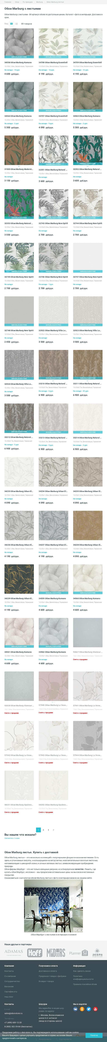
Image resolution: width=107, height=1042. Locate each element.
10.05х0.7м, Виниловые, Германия (52, 387)
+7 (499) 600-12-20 (13, 1022)
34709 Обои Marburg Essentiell (87, 62)
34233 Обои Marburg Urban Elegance (19, 491)
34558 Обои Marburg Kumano (18, 62)
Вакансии (9, 986)
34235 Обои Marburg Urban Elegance (88, 491)
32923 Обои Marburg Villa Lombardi (88, 330)
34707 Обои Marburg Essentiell (53, 116)
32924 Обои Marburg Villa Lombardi (19, 384)
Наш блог (8, 997)
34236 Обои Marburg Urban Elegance (19, 545)
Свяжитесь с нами (12, 838)
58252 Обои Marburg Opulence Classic (53, 805)
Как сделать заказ (82, 971)
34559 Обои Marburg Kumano (52, 598)
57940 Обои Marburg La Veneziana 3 (53, 705)
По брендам (28, 2)
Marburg (39, 2)
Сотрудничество (12, 981)
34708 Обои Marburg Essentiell (53, 62)
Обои (17, 2)
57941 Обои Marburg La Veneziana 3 (88, 705)
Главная (7, 2)
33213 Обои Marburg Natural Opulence (53, 438)
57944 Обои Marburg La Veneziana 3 (88, 755)
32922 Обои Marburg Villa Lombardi (53, 330)
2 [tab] (88, 166)
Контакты (9, 971)
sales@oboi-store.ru (13, 1013)
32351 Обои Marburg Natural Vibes (53, 170)
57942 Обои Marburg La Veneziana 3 (19, 755)
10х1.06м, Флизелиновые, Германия (87, 656)
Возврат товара (46, 981)
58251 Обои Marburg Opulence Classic (19, 805)
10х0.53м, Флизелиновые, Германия (53, 709)
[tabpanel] (19, 150)
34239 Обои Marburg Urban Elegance (19, 598)
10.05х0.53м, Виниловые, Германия (53, 66)
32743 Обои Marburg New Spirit (53, 223)
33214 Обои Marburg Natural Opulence (88, 438)
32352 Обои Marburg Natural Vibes (88, 169)
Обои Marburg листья (55, 2)
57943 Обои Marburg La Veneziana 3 (53, 755)
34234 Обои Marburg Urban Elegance (53, 491)
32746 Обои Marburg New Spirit (53, 277)
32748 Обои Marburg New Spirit (19, 330)
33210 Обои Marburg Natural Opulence (53, 383)
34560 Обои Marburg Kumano (86, 598)
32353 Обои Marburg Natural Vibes (19, 223)
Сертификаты (10, 992)
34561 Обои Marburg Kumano (18, 652)
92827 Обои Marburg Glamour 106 (88, 652)
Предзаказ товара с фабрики (52, 976)
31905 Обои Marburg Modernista (19, 169)
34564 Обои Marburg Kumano (18, 116)
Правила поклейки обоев (85, 984)
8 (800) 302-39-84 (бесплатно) (18, 1026)
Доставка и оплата (48, 971)
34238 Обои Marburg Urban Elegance (88, 545)
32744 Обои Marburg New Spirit (87, 223)
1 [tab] (18, 166)
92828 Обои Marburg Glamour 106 (19, 705)
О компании (10, 976)
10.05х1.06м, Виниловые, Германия (18, 66)
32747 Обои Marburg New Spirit (87, 277)
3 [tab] (54, 702)
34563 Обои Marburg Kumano (86, 116)
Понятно (94, 1035)
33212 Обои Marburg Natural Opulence (19, 437)
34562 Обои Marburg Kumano (52, 652)
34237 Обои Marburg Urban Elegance (53, 545)
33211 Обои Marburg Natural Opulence (88, 383)
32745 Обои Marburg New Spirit (19, 277)
